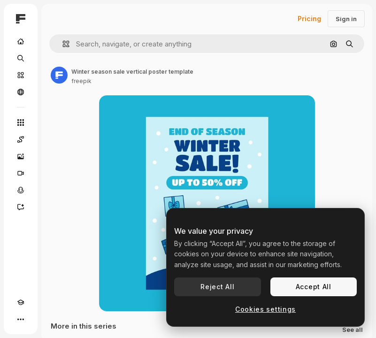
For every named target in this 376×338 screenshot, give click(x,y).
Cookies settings (265, 309)
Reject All (217, 287)
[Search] (20, 58)
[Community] (20, 92)
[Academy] (20, 302)
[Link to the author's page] (59, 75)
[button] (62, 43)
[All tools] (20, 122)
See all (352, 329)
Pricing (309, 19)
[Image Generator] (20, 156)
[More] (20, 319)
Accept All (313, 287)
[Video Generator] (20, 173)
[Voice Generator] (20, 190)
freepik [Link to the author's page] (81, 80)
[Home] (20, 41)
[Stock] (20, 75)
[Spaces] (20, 139)
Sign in (346, 19)
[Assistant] (20, 207)
